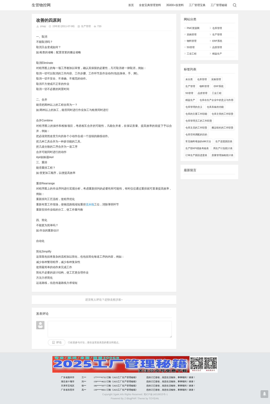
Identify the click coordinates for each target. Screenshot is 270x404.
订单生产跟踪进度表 (196, 155)
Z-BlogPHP (130, 398)
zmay (43, 26)
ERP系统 (217, 40)
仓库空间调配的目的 (196, 134)
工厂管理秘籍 (219, 5)
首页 (131, 5)
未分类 (189, 79)
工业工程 (191, 53)
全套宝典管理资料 (150, 5)
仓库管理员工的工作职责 (198, 120)
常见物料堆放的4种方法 (198, 141)
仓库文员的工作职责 (196, 127)
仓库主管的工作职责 (222, 113)
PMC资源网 (193, 28)
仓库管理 (217, 28)
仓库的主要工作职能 (196, 113)
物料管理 (191, 40)
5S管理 (191, 47)
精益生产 (217, 53)
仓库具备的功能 (215, 107)
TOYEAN (154, 398)
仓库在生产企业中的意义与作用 (216, 100)
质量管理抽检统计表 (222, 155)
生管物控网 (41, 5)
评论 (59, 342)
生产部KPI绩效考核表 (197, 148)
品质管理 (217, 47)
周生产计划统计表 (222, 148)
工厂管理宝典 (197, 5)
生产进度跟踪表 (223, 141)
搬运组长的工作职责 (222, 127)
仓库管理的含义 (193, 107)
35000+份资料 (175, 5)
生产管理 (86, 26)
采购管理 (191, 34)
